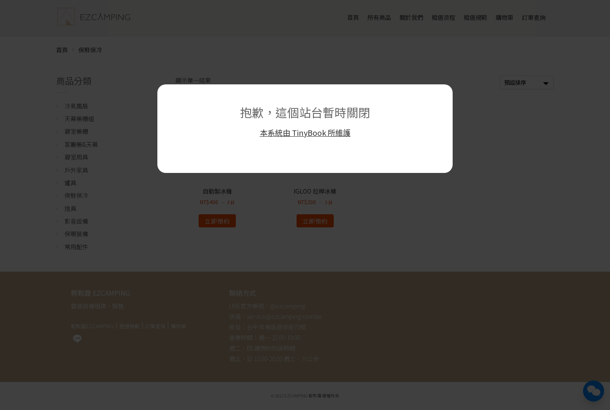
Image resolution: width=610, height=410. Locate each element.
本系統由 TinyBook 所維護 (305, 132)
